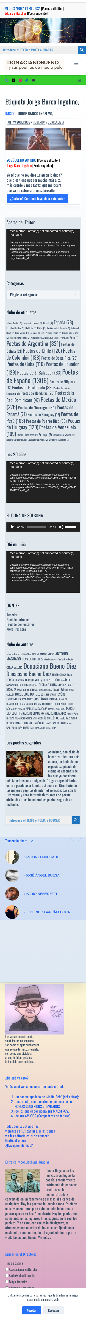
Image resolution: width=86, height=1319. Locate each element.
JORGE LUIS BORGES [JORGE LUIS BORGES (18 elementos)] (27, 693)
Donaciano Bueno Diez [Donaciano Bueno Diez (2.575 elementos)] (49, 666)
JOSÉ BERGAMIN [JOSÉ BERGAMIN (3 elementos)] (48, 694)
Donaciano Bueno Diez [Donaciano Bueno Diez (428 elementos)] (28, 673)
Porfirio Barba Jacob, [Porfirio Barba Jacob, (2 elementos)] (27, 435)
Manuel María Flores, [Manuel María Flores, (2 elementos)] (20, 337)
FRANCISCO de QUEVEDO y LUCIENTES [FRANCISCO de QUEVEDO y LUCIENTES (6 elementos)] (34, 680)
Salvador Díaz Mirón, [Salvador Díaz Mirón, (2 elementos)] (38, 439)
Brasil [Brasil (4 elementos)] (48, 323)
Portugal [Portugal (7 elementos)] (45, 434)
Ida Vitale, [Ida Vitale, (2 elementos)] (30, 328)
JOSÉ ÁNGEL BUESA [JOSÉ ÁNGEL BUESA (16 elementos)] (46, 698)
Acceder (11, 614)
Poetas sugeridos (18, 122)
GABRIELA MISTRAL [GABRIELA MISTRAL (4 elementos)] (28, 685)
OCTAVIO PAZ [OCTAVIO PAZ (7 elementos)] (63, 718)
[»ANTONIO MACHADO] (12, 857)
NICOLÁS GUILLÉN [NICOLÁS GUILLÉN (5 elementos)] (46, 718)
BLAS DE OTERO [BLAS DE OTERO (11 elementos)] (31, 659)
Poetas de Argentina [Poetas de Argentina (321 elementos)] (33, 343)
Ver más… (44, 1237)
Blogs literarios (16, 1281)
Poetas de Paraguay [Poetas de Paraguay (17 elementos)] (44, 414)
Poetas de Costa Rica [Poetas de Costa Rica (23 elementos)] (59, 358)
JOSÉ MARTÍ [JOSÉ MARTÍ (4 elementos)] (27, 699)
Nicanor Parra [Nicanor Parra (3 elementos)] (72, 713)
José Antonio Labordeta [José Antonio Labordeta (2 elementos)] (58, 328)
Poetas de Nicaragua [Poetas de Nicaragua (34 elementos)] (37, 407)
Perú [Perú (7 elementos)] (73, 337)
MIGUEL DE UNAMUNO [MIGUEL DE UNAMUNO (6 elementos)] (32, 713)
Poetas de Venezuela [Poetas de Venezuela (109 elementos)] (41, 430)
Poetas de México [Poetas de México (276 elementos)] (41, 403)
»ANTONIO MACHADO (42, 857)
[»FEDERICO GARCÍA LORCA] (12, 912)
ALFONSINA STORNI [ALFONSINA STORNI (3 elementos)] (30, 654)
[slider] (36, 527)
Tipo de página (14, 1262)
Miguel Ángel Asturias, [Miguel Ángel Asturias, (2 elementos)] (42, 337)
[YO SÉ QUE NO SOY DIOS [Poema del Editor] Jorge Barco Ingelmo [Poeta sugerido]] (43, 139)
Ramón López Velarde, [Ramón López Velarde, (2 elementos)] (64, 435)
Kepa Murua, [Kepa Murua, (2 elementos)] (22, 333)
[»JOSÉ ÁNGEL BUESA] (12, 875)
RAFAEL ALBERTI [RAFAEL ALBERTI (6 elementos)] (23, 723)
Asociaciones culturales (21, 1269)
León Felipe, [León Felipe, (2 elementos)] (54, 333)
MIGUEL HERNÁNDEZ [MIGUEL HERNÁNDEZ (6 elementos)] (55, 713)
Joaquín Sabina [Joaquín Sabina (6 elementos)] (60, 689)
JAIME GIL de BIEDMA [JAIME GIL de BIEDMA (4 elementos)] (27, 689)
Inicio (9, 113)
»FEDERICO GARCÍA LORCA (47, 912)
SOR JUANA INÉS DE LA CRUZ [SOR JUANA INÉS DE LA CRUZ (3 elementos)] (43, 728)
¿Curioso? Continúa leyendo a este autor (37, 199)
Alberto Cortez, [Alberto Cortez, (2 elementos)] (14, 323)
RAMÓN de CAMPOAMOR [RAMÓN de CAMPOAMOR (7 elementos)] (46, 723)
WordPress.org (16, 629)
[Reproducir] (12, 527)
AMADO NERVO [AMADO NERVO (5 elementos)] (47, 654)
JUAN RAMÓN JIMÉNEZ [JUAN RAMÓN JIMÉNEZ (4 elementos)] (30, 704)
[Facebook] (6, 80)
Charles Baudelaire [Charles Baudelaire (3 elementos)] (65, 659)
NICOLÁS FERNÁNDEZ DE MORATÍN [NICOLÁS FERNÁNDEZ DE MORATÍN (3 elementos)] (21, 718)
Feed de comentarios (20, 624)
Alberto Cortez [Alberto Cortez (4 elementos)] (13, 654)
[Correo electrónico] (33, 80)
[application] (43, 250)
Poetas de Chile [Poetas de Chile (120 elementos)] (42, 350)
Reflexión (39, 122)
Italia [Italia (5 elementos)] (41, 328)
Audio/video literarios (20, 1275)
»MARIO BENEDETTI (40, 894)
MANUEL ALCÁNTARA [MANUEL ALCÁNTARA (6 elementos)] (36, 708)
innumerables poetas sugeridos (49, 799)
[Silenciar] (61, 527)
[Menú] (76, 64)
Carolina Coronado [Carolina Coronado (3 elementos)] (49, 659)
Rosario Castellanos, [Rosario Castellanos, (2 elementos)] (16, 439)
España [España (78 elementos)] (63, 322)
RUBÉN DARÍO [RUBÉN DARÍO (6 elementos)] (22, 727)
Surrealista (56, 122)
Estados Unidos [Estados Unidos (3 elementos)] (15, 328)
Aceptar (31, 1310)
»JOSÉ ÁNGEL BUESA (42, 875)
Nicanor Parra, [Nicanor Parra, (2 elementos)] (61, 337)
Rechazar (53, 1310)
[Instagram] (20, 80)
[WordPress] (26, 80)
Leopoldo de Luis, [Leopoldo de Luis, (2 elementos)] (38, 333)
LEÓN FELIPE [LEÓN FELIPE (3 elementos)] (47, 704)
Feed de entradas (17, 619)
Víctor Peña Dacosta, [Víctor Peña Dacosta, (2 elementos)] (59, 439)
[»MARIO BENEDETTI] (12, 894)
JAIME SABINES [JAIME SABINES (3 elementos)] (45, 689)
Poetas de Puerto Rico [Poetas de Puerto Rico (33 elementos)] (46, 421)
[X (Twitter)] (13, 80)
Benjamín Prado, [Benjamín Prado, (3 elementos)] (32, 323)
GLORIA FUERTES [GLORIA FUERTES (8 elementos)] (48, 684)
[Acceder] (79, 80)
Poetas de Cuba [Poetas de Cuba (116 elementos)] (25, 363)
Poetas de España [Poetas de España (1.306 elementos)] (42, 375)
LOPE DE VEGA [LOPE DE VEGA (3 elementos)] (60, 704)
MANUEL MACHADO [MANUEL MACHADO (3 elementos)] (56, 708)
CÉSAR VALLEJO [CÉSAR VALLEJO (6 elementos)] (14, 667)
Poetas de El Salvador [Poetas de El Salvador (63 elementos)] (39, 372)
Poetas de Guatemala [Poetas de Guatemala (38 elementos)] (32, 387)
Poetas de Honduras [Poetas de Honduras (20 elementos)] (37, 393)
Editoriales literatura (19, 1287)
